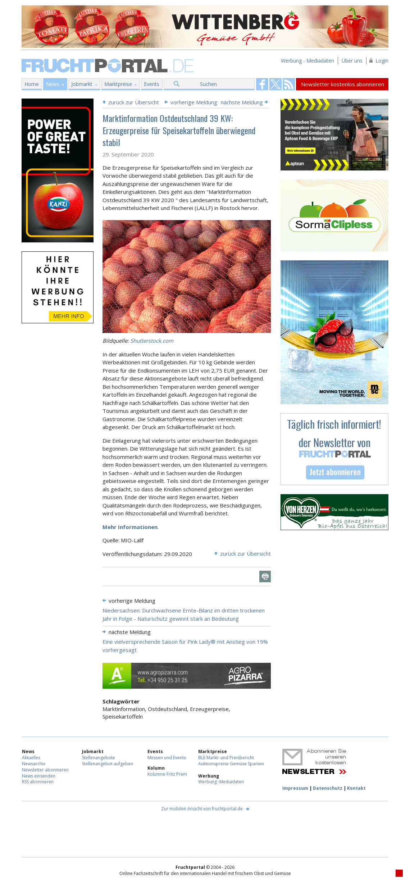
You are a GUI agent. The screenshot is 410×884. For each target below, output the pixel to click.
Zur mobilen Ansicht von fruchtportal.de (202, 809)
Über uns (352, 60)
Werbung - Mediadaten (307, 60)
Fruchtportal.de (109, 65)
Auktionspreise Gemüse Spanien (231, 764)
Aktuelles (31, 758)
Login (381, 60)
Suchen (208, 84)
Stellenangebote (98, 758)
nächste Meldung (242, 102)
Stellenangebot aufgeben (107, 764)
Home (31, 84)
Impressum (295, 788)
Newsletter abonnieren (45, 770)
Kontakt (356, 788)
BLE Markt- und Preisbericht (226, 758)
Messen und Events (166, 758)
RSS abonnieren (38, 782)
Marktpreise (118, 84)
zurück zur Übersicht (133, 102)
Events (151, 84)
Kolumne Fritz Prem (167, 774)
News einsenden (38, 776)
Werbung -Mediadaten (221, 782)
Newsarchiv (33, 764)
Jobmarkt (81, 84)
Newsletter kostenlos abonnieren (342, 84)
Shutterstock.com (151, 340)
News (52, 84)
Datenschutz (327, 788)
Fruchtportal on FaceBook (262, 84)
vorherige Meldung (193, 102)
